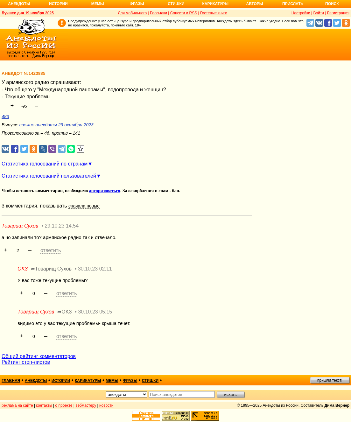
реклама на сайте (17, 405)
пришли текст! (329, 380)
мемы (112, 380)
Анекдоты (19, 4)
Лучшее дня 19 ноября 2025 (28, 13)
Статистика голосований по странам (45, 163)
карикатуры (88, 380)
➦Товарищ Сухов (51, 268)
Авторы (254, 4)
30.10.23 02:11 (95, 268)
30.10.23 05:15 (95, 311)
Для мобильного (132, 13)
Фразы (137, 4)
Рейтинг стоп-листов (26, 362)
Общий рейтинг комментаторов (39, 356)
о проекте (64, 405)
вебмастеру (85, 405)
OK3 (23, 268)
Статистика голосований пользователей (49, 176)
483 (5, 116)
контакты (44, 405)
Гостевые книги (213, 13)
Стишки (176, 4)
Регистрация (338, 13)
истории (61, 380)
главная (11, 380)
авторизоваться (104, 190)
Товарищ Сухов (20, 226)
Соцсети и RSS (183, 13)
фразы (130, 380)
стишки (150, 380)
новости (106, 405)
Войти (318, 13)
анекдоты (36, 380)
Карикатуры (215, 4)
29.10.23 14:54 (62, 226)
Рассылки (158, 13)
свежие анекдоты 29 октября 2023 (56, 124)
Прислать (292, 4)
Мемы (97, 4)
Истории (58, 4)
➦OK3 (64, 311)
